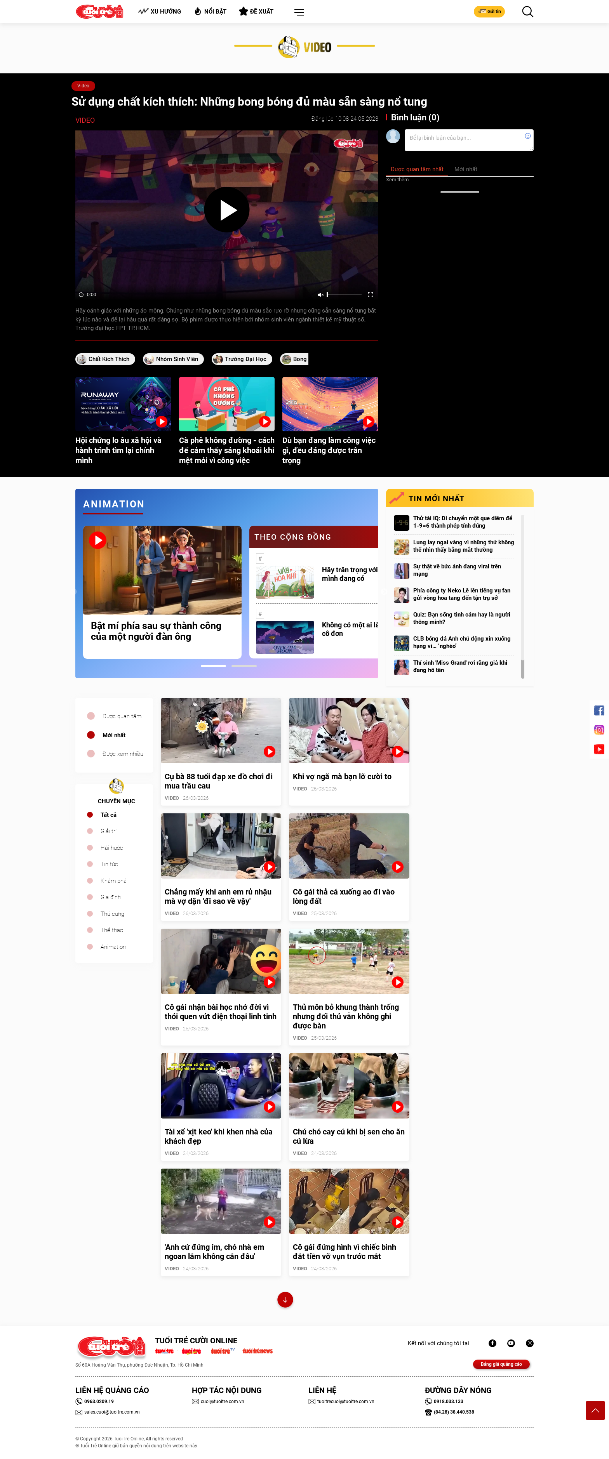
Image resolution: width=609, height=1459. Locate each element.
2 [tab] (244, 666)
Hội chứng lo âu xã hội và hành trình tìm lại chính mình (118, 450)
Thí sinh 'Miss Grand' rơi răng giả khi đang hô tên (460, 666)
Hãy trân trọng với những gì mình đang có (364, 574)
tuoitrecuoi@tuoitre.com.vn (341, 1401)
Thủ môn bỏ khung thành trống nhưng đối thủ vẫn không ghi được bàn (346, 1016)
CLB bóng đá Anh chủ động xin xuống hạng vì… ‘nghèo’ (462, 642)
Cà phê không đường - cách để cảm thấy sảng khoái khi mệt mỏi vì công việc (227, 450)
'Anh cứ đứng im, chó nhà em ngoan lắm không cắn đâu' (214, 1251)
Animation (113, 946)
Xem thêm (397, 179)
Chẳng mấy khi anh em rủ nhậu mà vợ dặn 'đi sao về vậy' (218, 896)
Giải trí (109, 831)
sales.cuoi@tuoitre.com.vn (107, 1412)
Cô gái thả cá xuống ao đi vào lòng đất (344, 896)
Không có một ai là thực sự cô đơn (363, 629)
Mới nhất (114, 735)
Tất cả (109, 814)
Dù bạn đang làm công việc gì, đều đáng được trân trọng (329, 450)
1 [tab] (213, 666)
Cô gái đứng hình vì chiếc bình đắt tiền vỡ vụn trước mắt (344, 1251)
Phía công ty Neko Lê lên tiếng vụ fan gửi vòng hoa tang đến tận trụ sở (461, 594)
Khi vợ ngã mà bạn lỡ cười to (342, 776)
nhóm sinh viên (177, 359)
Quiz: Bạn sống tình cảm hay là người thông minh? (461, 618)
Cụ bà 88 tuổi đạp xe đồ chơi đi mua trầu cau (219, 781)
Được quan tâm (122, 716)
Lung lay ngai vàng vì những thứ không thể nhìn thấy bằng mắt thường (463, 546)
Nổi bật (209, 11)
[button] (297, 13)
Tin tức (109, 864)
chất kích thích (109, 359)
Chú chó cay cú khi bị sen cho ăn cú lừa (349, 1136)
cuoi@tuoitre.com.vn (218, 1401)
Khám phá (114, 880)
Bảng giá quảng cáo (501, 1364)
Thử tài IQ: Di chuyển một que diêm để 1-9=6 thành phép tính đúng (462, 522)
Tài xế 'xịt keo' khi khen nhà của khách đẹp (219, 1136)
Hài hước (112, 847)
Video (83, 86)
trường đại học (245, 359)
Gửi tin (489, 11)
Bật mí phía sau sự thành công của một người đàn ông (156, 631)
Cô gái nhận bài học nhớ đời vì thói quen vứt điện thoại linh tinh (221, 1011)
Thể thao (112, 930)
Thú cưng (112, 913)
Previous (73, 592)
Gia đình (111, 897)
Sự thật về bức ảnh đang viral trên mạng (457, 570)
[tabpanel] (162, 592)
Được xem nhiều (123, 753)
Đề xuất (256, 11)
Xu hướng (159, 11)
